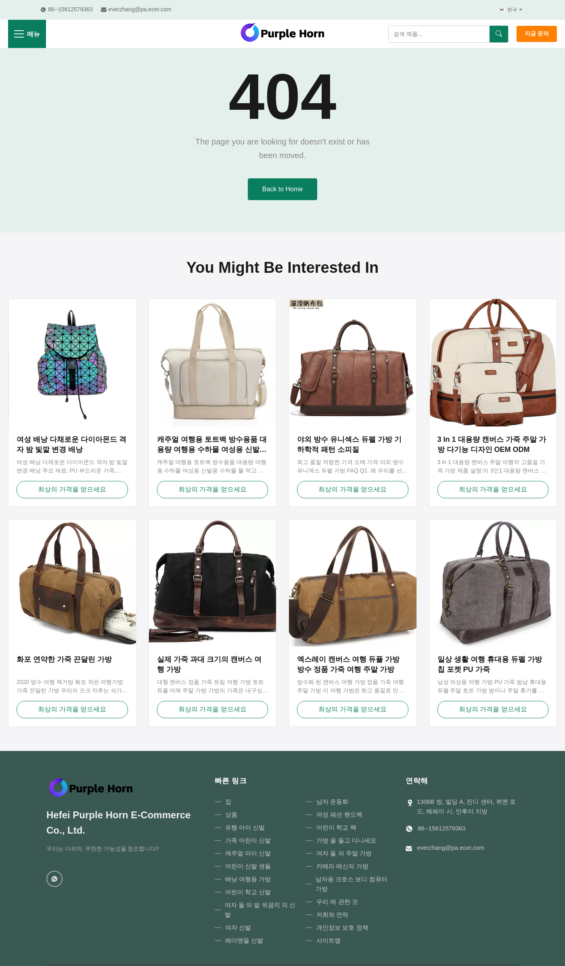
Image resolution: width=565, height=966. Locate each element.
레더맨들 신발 (244, 940)
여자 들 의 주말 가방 (344, 853)
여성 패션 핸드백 (339, 814)
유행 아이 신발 (245, 827)
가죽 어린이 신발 (248, 840)
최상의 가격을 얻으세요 (72, 489)
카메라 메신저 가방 (342, 866)
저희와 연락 (332, 914)
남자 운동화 (332, 801)
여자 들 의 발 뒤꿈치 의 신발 (260, 909)
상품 (231, 814)
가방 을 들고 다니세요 (346, 840)
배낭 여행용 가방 (248, 879)
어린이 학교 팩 (336, 827)
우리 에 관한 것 (337, 901)
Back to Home (282, 189)
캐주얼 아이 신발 (248, 853)
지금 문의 (537, 33)
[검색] (499, 34)
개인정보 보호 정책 (342, 927)
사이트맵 (328, 940)
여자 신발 (238, 927)
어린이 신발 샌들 (248, 866)
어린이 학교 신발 (248, 892)
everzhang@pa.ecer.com (450, 847)
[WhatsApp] (54, 879)
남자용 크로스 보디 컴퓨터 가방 (351, 884)
